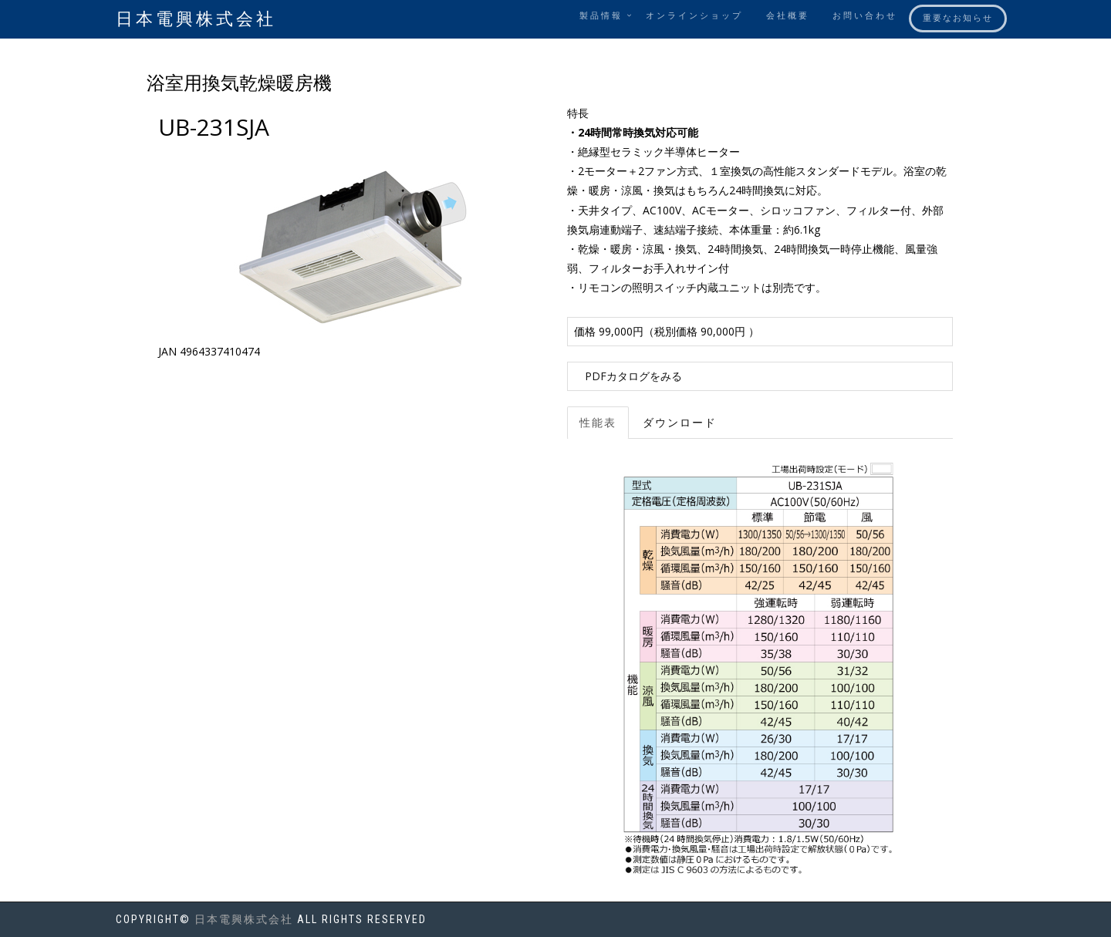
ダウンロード (680, 422)
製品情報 (601, 16)
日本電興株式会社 (196, 19)
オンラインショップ (694, 16)
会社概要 (787, 16)
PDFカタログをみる (633, 376)
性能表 (597, 422)
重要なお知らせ (958, 18)
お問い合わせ (864, 16)
